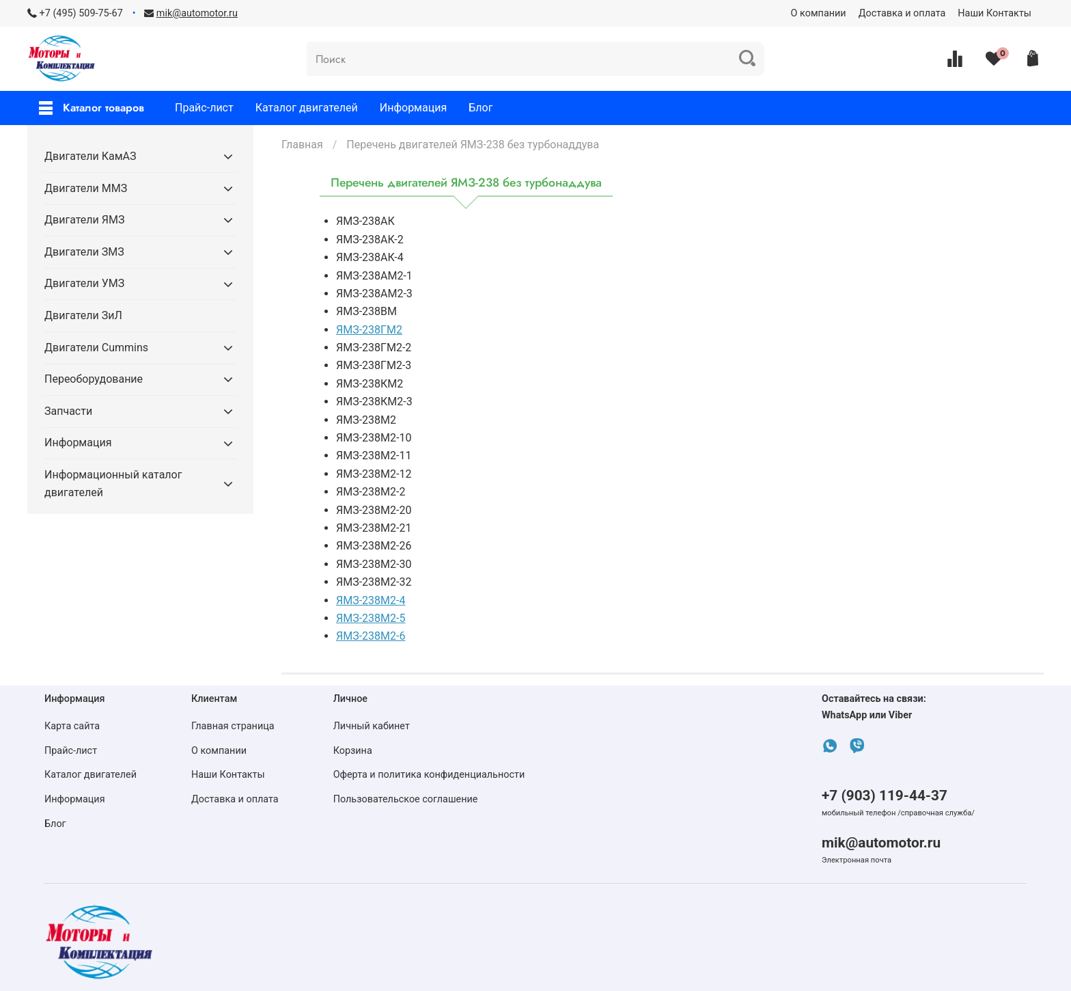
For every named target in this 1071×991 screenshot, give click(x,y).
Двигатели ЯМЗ (84, 219)
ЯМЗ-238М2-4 (370, 600)
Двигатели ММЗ (85, 188)
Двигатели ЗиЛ (83, 315)
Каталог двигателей (306, 107)
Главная (302, 144)
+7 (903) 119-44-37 (884, 795)
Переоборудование (93, 378)
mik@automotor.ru (881, 842)
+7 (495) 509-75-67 (81, 13)
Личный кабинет (371, 726)
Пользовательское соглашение (405, 799)
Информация (413, 107)
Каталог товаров (91, 108)
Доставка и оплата (902, 13)
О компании (818, 13)
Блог (480, 107)
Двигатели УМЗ (84, 283)
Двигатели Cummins (96, 347)
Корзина (352, 751)
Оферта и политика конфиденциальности (429, 774)
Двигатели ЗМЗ (84, 251)
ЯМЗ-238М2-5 (370, 618)
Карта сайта (72, 726)
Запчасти (68, 411)
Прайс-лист (204, 107)
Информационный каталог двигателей (113, 483)
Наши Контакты (994, 13)
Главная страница (233, 726)
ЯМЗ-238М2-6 (370, 635)
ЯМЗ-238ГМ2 (369, 329)
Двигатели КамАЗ (90, 156)
